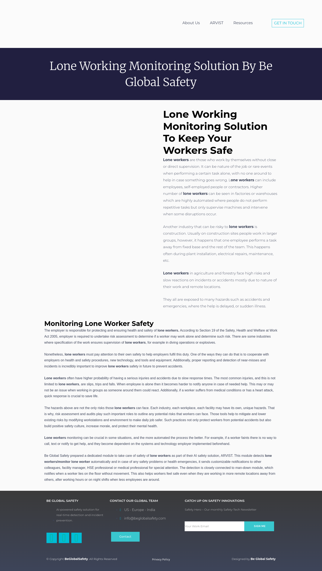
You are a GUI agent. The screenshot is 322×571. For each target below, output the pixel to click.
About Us (191, 23)
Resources (243, 23)
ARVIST (216, 23)
